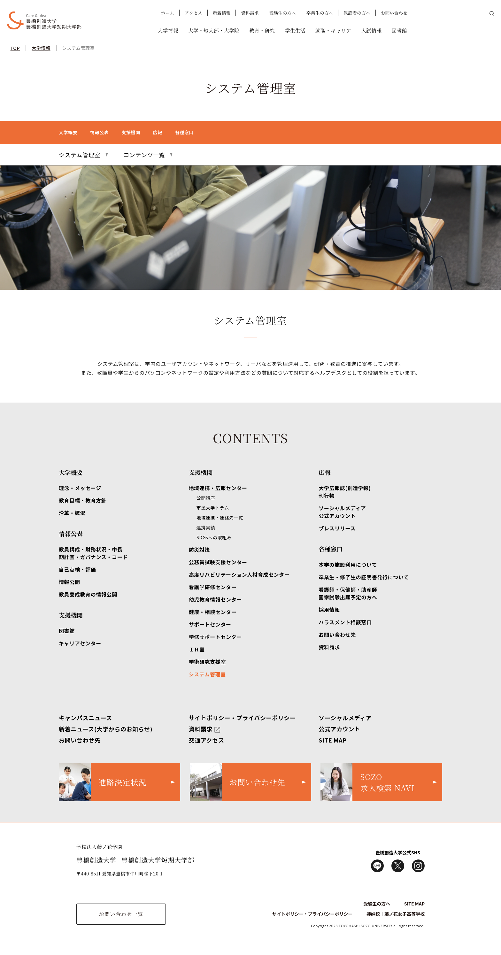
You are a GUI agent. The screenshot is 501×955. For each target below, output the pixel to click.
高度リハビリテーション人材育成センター (239, 574)
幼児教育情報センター (215, 599)
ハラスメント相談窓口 (345, 622)
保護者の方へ (356, 13)
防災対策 (199, 549)
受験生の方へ (282, 13)
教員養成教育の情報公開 (88, 594)
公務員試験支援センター (218, 562)
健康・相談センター (213, 612)
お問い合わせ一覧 (121, 914)
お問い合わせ (394, 13)
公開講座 (206, 498)
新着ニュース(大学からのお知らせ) (105, 729)
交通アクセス (206, 740)
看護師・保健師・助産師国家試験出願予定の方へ (348, 593)
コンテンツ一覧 (144, 155)
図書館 (399, 30)
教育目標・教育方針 (83, 500)
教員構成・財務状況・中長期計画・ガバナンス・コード (93, 553)
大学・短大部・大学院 (213, 30)
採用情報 (329, 609)
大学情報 (168, 30)
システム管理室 (78, 48)
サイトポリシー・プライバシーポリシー (242, 717)
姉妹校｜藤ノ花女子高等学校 (395, 914)
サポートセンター (210, 624)
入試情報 (371, 30)
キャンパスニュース (85, 717)
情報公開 (69, 582)
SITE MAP (333, 740)
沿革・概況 (72, 513)
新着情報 (222, 13)
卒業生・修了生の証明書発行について (364, 577)
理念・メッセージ (80, 488)
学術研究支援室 (207, 662)
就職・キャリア (333, 30)
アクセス (194, 13)
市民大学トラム (213, 507)
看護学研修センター (213, 587)
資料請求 (250, 13)
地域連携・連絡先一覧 (220, 517)
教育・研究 (262, 30)
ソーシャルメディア (345, 717)
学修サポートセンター (215, 637)
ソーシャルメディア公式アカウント (342, 512)
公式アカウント (339, 729)
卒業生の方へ (319, 13)
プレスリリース (337, 528)
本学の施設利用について (348, 564)
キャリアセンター (80, 643)
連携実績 (206, 527)
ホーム (167, 13)
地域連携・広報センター (218, 488)
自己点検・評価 (77, 569)
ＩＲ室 (197, 649)
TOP (15, 48)
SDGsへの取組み (214, 537)
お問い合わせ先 (337, 634)
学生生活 (295, 30)
